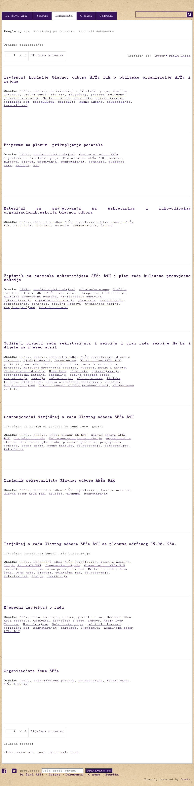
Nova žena (57, 371)
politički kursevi (104, 624)
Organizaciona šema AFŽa (31, 671)
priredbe (88, 442)
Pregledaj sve (16, 31)
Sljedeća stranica (47, 55)
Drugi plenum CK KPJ (68, 435)
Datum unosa (179, 55)
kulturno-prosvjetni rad (61, 569)
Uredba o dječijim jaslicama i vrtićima (83, 382)
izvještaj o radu (29, 438)
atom (8, 752)
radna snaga (32, 445)
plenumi (70, 442)
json (41, 752)
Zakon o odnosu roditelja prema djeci (73, 385)
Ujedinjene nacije (101, 303)
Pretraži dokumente (96, 31)
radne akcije (91, 101)
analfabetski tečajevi (54, 154)
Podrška (106, 15)
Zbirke (42, 15)
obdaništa (83, 98)
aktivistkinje (62, 91)
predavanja (47, 161)
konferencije (113, 293)
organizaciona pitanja (24, 374)
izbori (72, 293)
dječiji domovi (37, 360)
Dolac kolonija (45, 617)
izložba (55, 493)
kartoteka (69, 364)
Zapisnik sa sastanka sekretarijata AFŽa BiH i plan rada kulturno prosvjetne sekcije (97, 278)
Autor (160, 55)
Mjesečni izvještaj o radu (34, 607)
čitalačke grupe (94, 91)
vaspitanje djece (19, 307)
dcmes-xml (24, 752)
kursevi (11, 161)
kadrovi (115, 158)
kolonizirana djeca (99, 364)
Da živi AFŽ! (17, 15)
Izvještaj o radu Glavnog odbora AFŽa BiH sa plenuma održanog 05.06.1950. (90, 544)
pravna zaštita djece (89, 374)
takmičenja (14, 449)
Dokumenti (64, 15)
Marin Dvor (113, 620)
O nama (86, 15)
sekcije (62, 225)
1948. (25, 289)
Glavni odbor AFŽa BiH (43, 94)
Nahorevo (11, 624)
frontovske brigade (62, 565)
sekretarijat (119, 101)
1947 (24, 617)
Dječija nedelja (115, 490)
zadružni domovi (53, 307)
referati (43, 225)
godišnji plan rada (21, 364)
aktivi (40, 91)
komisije (11, 367)
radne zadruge (60, 445)
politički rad (16, 101)
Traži (190, 14)
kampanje (90, 293)
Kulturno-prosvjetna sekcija (30, 296)
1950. (25, 562)
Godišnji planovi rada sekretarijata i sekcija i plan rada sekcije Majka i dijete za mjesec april (97, 345)
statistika (32, 382)
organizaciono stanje (54, 300)
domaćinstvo (65, 360)
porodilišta (43, 101)
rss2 (74, 752)
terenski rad (15, 105)
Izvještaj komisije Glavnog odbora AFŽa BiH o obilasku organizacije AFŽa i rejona (97, 79)
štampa (106, 225)
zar (36, 165)
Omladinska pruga (67, 624)
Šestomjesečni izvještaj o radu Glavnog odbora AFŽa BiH (69, 417)
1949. (25, 91)
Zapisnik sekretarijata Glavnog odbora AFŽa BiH (59, 480)
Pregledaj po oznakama (53, 31)
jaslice (97, 94)
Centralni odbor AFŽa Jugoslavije (65, 222)
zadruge (22, 165)
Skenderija (90, 627)
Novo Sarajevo (35, 624)
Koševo (94, 620)
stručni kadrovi (66, 303)
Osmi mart (29, 442)
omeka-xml (57, 752)
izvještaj (77, 94)
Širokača (69, 627)
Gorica (68, 617)
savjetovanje (111, 300)
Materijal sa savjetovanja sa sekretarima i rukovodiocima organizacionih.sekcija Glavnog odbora (97, 210)
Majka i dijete (56, 98)
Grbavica (41, 620)
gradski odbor (90, 617)
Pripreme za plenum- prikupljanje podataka (53, 145)
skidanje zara (90, 378)
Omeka (186, 779)
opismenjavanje (109, 98)
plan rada (22, 225)
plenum (27, 161)
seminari (97, 161)
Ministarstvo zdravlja (81, 296)
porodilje (66, 101)
